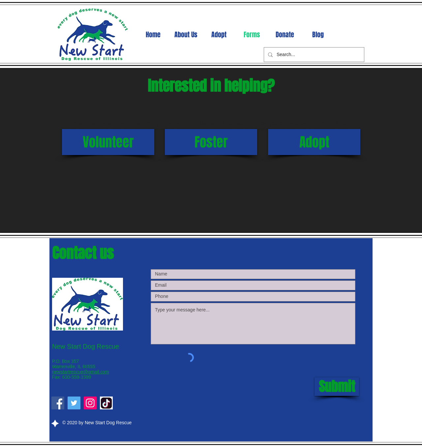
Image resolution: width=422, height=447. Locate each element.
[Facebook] (57, 403)
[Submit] (337, 386)
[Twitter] (74, 403)
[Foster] (211, 142)
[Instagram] (90, 403)
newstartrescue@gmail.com (80, 371)
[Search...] (313, 55)
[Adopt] (314, 142)
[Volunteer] (108, 142)
